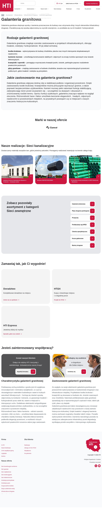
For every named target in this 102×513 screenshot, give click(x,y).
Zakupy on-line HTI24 (30, 453)
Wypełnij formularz (26, 376)
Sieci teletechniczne (6, 483)
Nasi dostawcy (57, 8)
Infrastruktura (18, 15)
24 (59, 3)
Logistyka (4, 458)
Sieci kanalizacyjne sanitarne (9, 472)
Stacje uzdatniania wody (8, 494)
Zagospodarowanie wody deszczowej (11, 502)
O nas (78, 8)
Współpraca (27, 455)
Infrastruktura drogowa (7, 497)
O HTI (2, 450)
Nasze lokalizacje (6, 453)
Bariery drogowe (83, 249)
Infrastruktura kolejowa (7, 500)
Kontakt (98, 8)
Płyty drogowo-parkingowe (83, 214)
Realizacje (69, 8)
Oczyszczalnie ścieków (7, 491)
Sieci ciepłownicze (6, 477)
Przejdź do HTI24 (60, 304)
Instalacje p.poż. (5, 488)
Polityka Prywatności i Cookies (92, 464)
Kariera (3, 461)
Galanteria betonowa (83, 208)
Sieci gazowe (4, 475)
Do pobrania (88, 8)
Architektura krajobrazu (7, 505)
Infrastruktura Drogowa (31, 15)
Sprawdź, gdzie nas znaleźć (13, 338)
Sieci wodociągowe (6, 480)
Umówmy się (77, 376)
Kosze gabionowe (83, 242)
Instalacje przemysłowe (7, 486)
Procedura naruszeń (95, 466)
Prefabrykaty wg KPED (83, 228)
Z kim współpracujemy (7, 455)
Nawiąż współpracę (92, 3)
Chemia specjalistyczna (83, 235)
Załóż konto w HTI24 (73, 3)
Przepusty (83, 221)
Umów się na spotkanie (12, 304)
